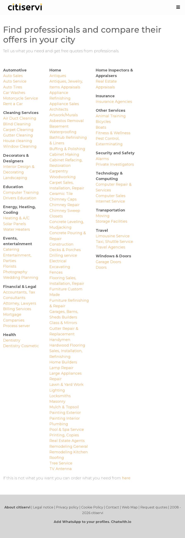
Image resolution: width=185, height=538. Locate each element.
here (126, 478)
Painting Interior (64, 418)
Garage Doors (108, 262)
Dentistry (11, 340)
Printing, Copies (64, 435)
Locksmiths (60, 396)
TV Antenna (60, 469)
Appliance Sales (64, 104)
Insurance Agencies (114, 101)
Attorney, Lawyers (19, 303)
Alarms (102, 159)
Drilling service (63, 255)
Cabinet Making (64, 154)
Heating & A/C (16, 218)
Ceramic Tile (61, 193)
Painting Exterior (65, 412)
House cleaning (17, 141)
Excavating (59, 267)
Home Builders (63, 362)
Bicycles (103, 121)
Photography (15, 272)
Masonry (57, 401)
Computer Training (21, 192)
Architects (58, 109)
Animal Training (111, 116)
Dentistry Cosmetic (21, 346)
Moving (103, 216)
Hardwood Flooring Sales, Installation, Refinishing (67, 351)
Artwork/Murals (63, 115)
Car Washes (14, 92)
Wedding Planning (20, 277)
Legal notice (43, 507)
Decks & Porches (65, 250)
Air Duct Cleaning (19, 118)
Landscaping (15, 178)
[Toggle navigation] (178, 7)
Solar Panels (14, 224)
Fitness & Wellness (113, 133)
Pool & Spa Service (66, 429)
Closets (56, 216)
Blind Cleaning (17, 124)
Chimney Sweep (64, 210)
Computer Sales (110, 196)
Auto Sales (13, 76)
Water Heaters (16, 229)
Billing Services (17, 309)
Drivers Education (19, 198)
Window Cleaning (20, 146)
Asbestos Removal (66, 121)
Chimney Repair (64, 205)
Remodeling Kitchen (68, 452)
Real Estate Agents (67, 440)
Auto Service (14, 81)
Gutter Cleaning (18, 135)
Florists (9, 266)
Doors (101, 267)
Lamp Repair (61, 368)
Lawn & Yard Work (66, 384)
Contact (112, 507)
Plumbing (58, 424)
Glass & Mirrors (63, 323)
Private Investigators (115, 164)
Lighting (57, 390)
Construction (61, 244)
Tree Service (60, 463)
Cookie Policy (92, 507)
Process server (16, 326)
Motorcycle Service (20, 98)
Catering (11, 249)
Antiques (57, 76)
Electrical (58, 261)
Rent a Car (13, 104)
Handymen (59, 339)
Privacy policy (67, 507)
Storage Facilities (111, 221)
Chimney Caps (63, 199)
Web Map (130, 507)
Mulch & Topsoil (64, 407)
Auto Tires (12, 87)
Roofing (56, 457)
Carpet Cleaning (18, 129)
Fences (56, 272)
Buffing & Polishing (67, 149)
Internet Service (110, 201)
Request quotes (153, 507)
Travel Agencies (110, 247)
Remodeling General (68, 446)
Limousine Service (113, 236)
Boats (101, 127)
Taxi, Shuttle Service (114, 241)
